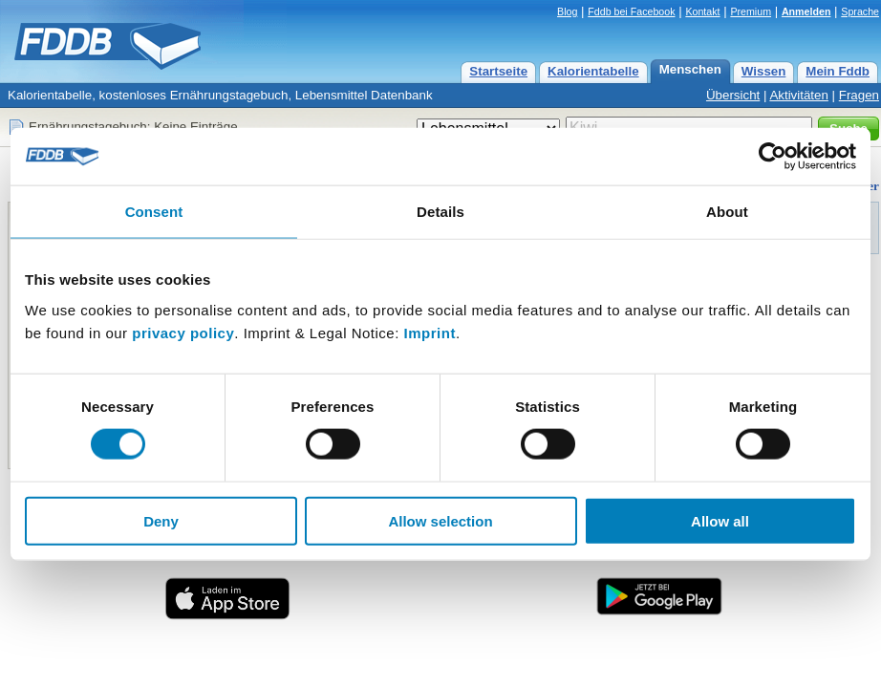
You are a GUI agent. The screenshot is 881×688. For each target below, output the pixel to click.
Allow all (720, 520)
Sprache (860, 11)
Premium (750, 11)
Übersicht (733, 95)
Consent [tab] (154, 212)
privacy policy (183, 332)
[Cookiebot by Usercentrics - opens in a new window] (772, 156)
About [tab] (727, 212)
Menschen (690, 69)
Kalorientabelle (593, 71)
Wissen (763, 71)
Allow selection (440, 520)
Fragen (859, 95)
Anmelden (806, 11)
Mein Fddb (838, 71)
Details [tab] (440, 212)
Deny (161, 520)
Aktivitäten (798, 95)
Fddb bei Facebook (631, 11)
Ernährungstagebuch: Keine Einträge (133, 126)
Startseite (498, 71)
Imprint (430, 332)
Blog (567, 11)
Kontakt (702, 11)
